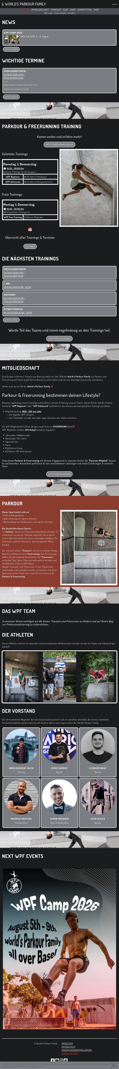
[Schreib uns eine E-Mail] (66, 1060)
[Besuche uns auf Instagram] (61, 1060)
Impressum (67, 1043)
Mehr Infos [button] (42, 1066)
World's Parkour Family (25, 4)
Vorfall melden (70, 1053)
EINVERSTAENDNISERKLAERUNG (77, 1050)
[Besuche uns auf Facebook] (53, 1060)
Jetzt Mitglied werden (59, 339)
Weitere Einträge (12, 49)
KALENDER (30, 246)
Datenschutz (68, 1046)
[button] (59, 80)
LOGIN (114, 4)
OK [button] (113, 1065)
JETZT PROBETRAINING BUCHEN (59, 144)
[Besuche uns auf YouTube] (57, 1060)
